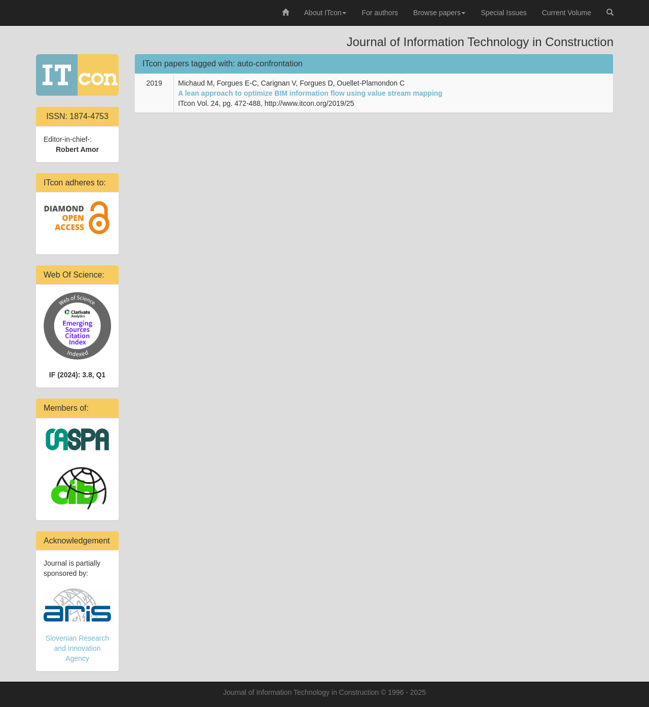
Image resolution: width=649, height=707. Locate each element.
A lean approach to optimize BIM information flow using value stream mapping (310, 93)
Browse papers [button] (439, 13)
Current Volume (566, 13)
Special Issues (503, 13)
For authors (380, 13)
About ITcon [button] (325, 13)
